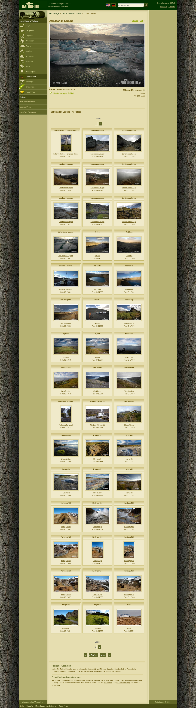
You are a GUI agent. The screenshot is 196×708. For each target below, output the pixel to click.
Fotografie (29, 706)
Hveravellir (97, 435)
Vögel (28, 25)
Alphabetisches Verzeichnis (32, 702)
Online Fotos (30, 87)
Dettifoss (129, 232)
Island (78, 13)
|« (85, 655)
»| (109, 655)
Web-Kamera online (27, 102)
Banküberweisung (123, 683)
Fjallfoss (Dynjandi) (65, 401)
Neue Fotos (30, 92)
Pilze (28, 66)
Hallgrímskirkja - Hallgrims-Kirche (66, 130)
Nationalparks (31, 72)
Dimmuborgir (129, 300)
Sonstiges (30, 82)
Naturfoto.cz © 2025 (163, 702)
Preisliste (163, 6)
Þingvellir (65, 605)
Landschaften (31, 77)
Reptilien (29, 36)
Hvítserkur (129, 334)
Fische (28, 46)
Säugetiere (30, 31)
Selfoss (97, 232)
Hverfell (98, 300)
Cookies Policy (25, 107)
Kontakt (171, 6)
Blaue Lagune (66, 300)
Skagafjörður (129, 401)
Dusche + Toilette (65, 266)
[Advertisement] (162, 60)
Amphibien (30, 41)
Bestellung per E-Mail (63, 93)
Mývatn (66, 334)
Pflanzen (29, 61)
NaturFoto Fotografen (28, 112)
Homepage (54, 13)
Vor (141, 20)
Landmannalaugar (97, 130)
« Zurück (93, 655)
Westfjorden (65, 367)
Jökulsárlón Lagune (66, 232)
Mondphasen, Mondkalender (45, 706)
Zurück (135, 20)
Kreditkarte (108, 683)
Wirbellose (30, 56)
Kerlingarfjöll (66, 503)
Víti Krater (97, 266)
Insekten (29, 51)
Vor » (103, 655)
